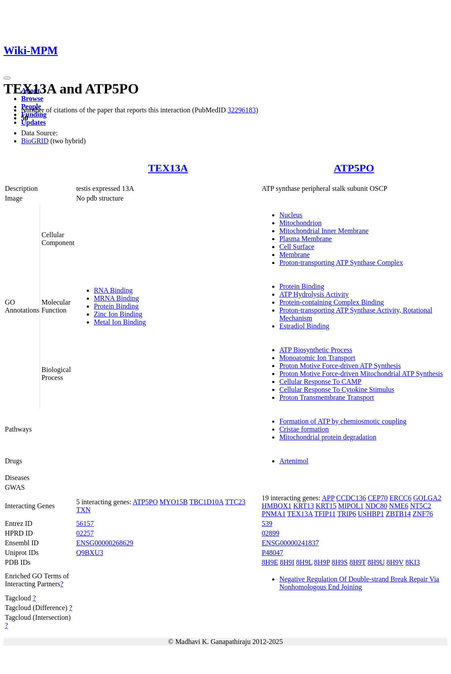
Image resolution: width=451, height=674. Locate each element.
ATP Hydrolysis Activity (314, 294)
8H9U (375, 562)
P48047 (272, 552)
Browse (32, 98)
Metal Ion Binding (120, 322)
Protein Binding (116, 306)
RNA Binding (113, 290)
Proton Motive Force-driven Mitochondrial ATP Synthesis (361, 373)
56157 (85, 523)
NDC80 (377, 506)
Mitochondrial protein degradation (327, 437)
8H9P (322, 562)
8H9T (357, 562)
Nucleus (290, 215)
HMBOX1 (277, 506)
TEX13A (168, 168)
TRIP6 (346, 514)
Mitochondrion (300, 223)
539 (267, 523)
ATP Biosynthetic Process (315, 350)
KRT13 (303, 506)
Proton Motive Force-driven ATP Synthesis (340, 365)
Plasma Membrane (305, 238)
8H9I (287, 562)
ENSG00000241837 (290, 543)
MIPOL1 (351, 506)
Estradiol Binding (304, 326)
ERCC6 (400, 498)
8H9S (339, 562)
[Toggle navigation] (7, 78)
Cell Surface (296, 246)
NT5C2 (420, 506)
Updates (33, 122)
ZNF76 (423, 514)
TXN (83, 510)
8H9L (304, 562)
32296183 (242, 110)
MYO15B (173, 502)
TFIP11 (325, 514)
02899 (270, 533)
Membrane (294, 254)
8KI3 (412, 562)
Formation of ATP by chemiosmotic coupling (343, 421)
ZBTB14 (398, 514)
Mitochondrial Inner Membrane (324, 231)
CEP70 (378, 498)
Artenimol (293, 461)
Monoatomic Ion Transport (317, 357)
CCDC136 (351, 498)
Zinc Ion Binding (118, 314)
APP (328, 498)
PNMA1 (273, 514)
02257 (85, 533)
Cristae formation (304, 429)
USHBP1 (371, 514)
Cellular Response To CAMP (320, 381)
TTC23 (235, 502)
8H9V (395, 562)
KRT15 (326, 506)
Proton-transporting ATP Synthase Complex (341, 262)
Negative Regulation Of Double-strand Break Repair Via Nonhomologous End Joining (359, 583)
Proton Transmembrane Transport (326, 397)
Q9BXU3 (89, 552)
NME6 (398, 506)
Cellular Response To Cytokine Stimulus (336, 389)
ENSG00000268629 (104, 543)
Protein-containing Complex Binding (331, 302)
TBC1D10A (206, 502)
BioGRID (34, 141)
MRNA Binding (116, 298)
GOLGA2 (427, 498)
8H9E (270, 562)
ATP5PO (354, 168)
